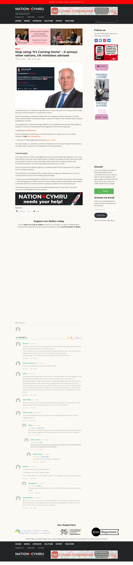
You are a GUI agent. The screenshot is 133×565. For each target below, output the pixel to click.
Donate (105, 191)
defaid (39, 486)
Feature (69, 21)
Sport (59, 21)
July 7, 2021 (51, 140)
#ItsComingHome (33, 136)
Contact (41, 17)
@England (32, 130)
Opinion (37, 21)
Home (18, 21)
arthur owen (40, 428)
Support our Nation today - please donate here (66, 2)
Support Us (19, 17)
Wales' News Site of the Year (22, 13)
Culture (48, 21)
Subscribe (101, 215)
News (27, 21)
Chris (40, 442)
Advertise (31, 17)
